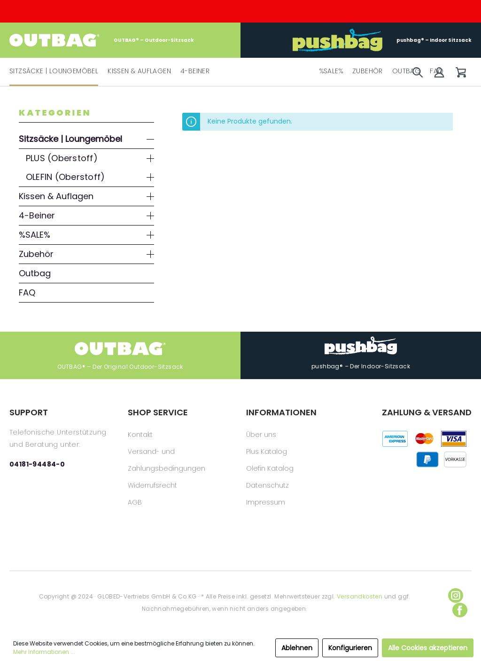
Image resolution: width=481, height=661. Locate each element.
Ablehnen (296, 648)
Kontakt (140, 434)
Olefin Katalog (270, 468)
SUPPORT (28, 412)
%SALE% (34, 235)
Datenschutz (267, 485)
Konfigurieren (350, 648)
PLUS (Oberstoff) (62, 158)
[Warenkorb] (461, 72)
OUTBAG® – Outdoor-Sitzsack (101, 40)
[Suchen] (417, 72)
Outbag (35, 273)
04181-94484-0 (37, 464)
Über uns (261, 434)
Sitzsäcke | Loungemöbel (70, 139)
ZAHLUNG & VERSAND (427, 412)
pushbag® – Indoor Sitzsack (382, 40)
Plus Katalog (266, 451)
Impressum (265, 502)
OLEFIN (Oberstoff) (65, 177)
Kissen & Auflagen (56, 196)
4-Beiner (37, 215)
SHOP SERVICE (158, 412)
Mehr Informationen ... (44, 652)
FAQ (27, 292)
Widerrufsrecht (152, 485)
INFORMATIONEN (281, 412)
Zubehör (36, 254)
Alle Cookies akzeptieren (427, 648)
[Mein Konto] (439, 72)
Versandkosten (359, 596)
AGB (135, 502)
